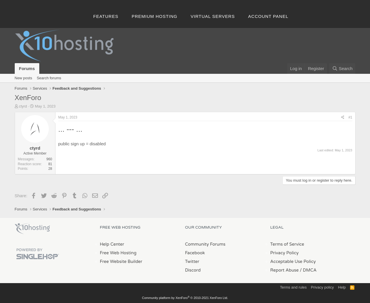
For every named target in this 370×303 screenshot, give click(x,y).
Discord (193, 270)
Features (105, 16)
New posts (23, 78)
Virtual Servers (213, 16)
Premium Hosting (154, 16)
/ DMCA (308, 270)
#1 (350, 117)
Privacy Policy (284, 252)
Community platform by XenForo (185, 298)
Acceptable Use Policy (293, 261)
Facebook (195, 252)
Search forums (49, 78)
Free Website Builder (121, 261)
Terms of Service (287, 244)
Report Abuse (284, 270)
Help (342, 287)
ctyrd (23, 106)
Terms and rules (293, 287)
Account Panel (268, 16)
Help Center (112, 244)
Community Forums (205, 244)
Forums (27, 68)
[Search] (342, 68)
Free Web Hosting (118, 252)
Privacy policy (322, 287)
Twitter (192, 261)
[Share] (342, 117)
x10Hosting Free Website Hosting (32, 228)
